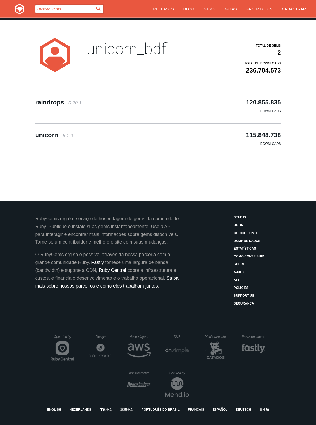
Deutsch (243, 409)
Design (104, 337)
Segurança (244, 303)
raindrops (58, 102)
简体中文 (106, 409)
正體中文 (126, 409)
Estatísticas (245, 248)
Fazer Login (259, 9)
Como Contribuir (249, 256)
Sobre (239, 264)
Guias (231, 9)
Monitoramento (216, 337)
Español (219, 409)
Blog (188, 9)
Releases (163, 9)
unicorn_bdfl (127, 49)
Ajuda (239, 272)
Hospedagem (140, 337)
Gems (209, 9)
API (236, 280)
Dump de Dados (247, 241)
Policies (241, 288)
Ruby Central (112, 270)
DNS (181, 337)
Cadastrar (294, 9)
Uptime (240, 225)
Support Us (244, 295)
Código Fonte (246, 233)
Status (240, 217)
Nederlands (80, 409)
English (54, 409)
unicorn (54, 135)
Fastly (97, 262)
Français (196, 409)
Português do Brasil (161, 409)
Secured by (179, 373)
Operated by (64, 338)
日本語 (264, 409)
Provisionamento (253, 337)
